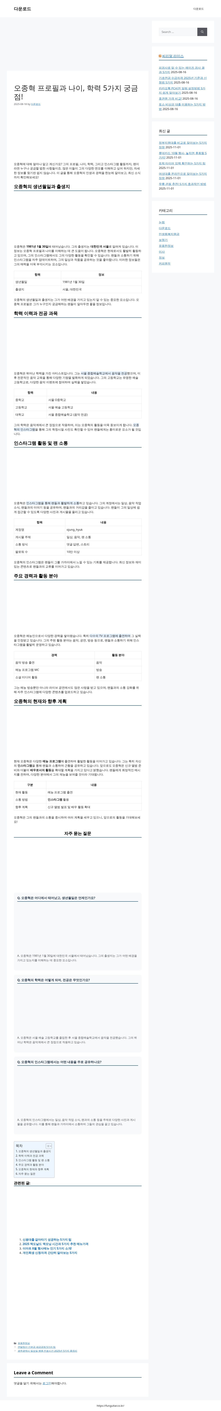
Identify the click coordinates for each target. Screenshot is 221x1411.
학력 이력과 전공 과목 (31, 1155)
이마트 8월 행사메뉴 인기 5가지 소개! (47, 1248)
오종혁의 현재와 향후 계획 (33, 1169)
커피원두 (165, 263)
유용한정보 (24, 1343)
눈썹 (162, 222)
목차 (19, 1145)
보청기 (163, 240)
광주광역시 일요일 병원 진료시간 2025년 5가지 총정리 (47, 1350)
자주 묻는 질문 (26, 1173)
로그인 (46, 1383)
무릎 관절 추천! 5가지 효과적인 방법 (182, 184)
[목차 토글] (47, 1146)
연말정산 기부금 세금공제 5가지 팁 (37, 1347)
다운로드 (22, 9)
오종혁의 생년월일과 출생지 (34, 1151)
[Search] (202, 32)
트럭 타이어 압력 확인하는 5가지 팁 (182, 163)
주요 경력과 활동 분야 (31, 1164)
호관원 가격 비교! (170, 98)
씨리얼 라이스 (173, 56)
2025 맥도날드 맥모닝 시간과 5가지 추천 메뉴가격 (55, 1244)
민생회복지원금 (169, 234)
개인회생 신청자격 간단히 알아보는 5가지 (50, 1253)
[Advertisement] (77, 45)
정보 (162, 258)
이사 (162, 252)
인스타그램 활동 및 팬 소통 (34, 1160)
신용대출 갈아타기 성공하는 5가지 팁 (47, 1240)
